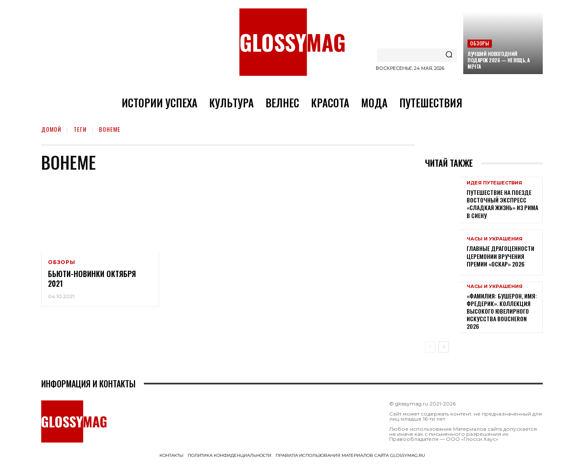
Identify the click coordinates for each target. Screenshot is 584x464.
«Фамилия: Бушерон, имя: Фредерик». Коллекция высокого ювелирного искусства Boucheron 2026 (502, 311)
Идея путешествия (494, 183)
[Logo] (292, 42)
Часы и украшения (495, 239)
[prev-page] (430, 346)
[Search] (449, 55)
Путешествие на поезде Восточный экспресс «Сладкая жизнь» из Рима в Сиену (502, 204)
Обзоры (479, 43)
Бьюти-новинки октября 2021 (92, 278)
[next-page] (443, 346)
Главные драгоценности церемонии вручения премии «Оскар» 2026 (500, 256)
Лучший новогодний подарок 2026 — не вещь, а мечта (498, 60)
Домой (51, 129)
